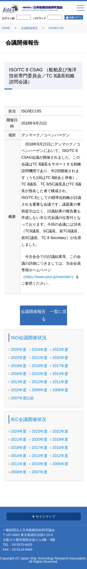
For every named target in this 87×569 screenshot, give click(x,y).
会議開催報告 (29, 28)
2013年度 (19, 382)
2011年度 (60, 382)
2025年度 (19, 350)
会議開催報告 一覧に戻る (44, 315)
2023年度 (60, 350)
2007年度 (39, 472)
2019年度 (19, 366)
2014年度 (60, 374)
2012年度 (39, 382)
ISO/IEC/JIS (56, 28)
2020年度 (60, 358)
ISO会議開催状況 (29, 337)
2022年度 (19, 358)
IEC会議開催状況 (28, 419)
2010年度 (19, 390)
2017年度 (60, 366)
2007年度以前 (22, 398)
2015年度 (39, 374)
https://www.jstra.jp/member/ (48, 277)
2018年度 (39, 366)
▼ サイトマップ (43, 516)
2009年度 (39, 390)
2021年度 (39, 358)
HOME (6, 28)
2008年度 (60, 390)
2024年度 (39, 350)
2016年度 (19, 374)
